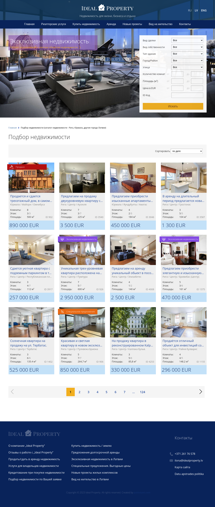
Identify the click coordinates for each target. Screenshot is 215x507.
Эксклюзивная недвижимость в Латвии (97, 459)
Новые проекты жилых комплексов (94, 472)
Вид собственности (154, 47)
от (168, 74)
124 (142, 392)
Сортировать (162, 151)
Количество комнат (154, 74)
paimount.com (142, 492)
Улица (146, 67)
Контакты (185, 24)
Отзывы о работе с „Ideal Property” (30, 452)
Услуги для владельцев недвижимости (33, 466)
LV (196, 10)
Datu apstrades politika (189, 474)
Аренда (111, 24)
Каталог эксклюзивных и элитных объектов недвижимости (44, 47)
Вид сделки (149, 40)
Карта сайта (182, 467)
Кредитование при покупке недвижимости (36, 472)
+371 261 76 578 (185, 454)
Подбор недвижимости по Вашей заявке (34, 479)
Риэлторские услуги (53, 24)
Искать (173, 106)
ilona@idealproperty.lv (189, 460)
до (188, 74)
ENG (204, 10)
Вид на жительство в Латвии (90, 479)
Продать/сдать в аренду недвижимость (34, 459)
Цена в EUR (149, 88)
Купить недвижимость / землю (91, 446)
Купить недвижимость (86, 24)
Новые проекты (132, 24)
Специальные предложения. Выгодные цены (101, 466)
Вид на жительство (160, 24)
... (133, 392)
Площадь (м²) (150, 81)
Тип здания (149, 53)
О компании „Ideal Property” (26, 446)
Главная (29, 24)
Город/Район (150, 60)
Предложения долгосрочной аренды (95, 452)
